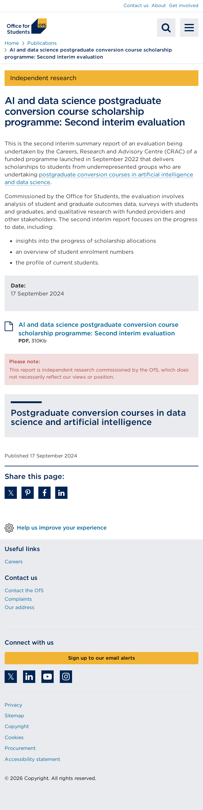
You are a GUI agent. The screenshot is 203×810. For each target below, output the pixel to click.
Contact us (136, 5)
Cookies (14, 737)
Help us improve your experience (62, 527)
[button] (11, 493)
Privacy (13, 705)
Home (12, 43)
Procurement (20, 748)
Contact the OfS (24, 590)
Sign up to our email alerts (101, 658)
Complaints (18, 599)
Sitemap (14, 716)
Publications (42, 43)
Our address (19, 607)
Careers (14, 562)
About (158, 5)
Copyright (17, 726)
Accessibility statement (32, 759)
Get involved (183, 5)
